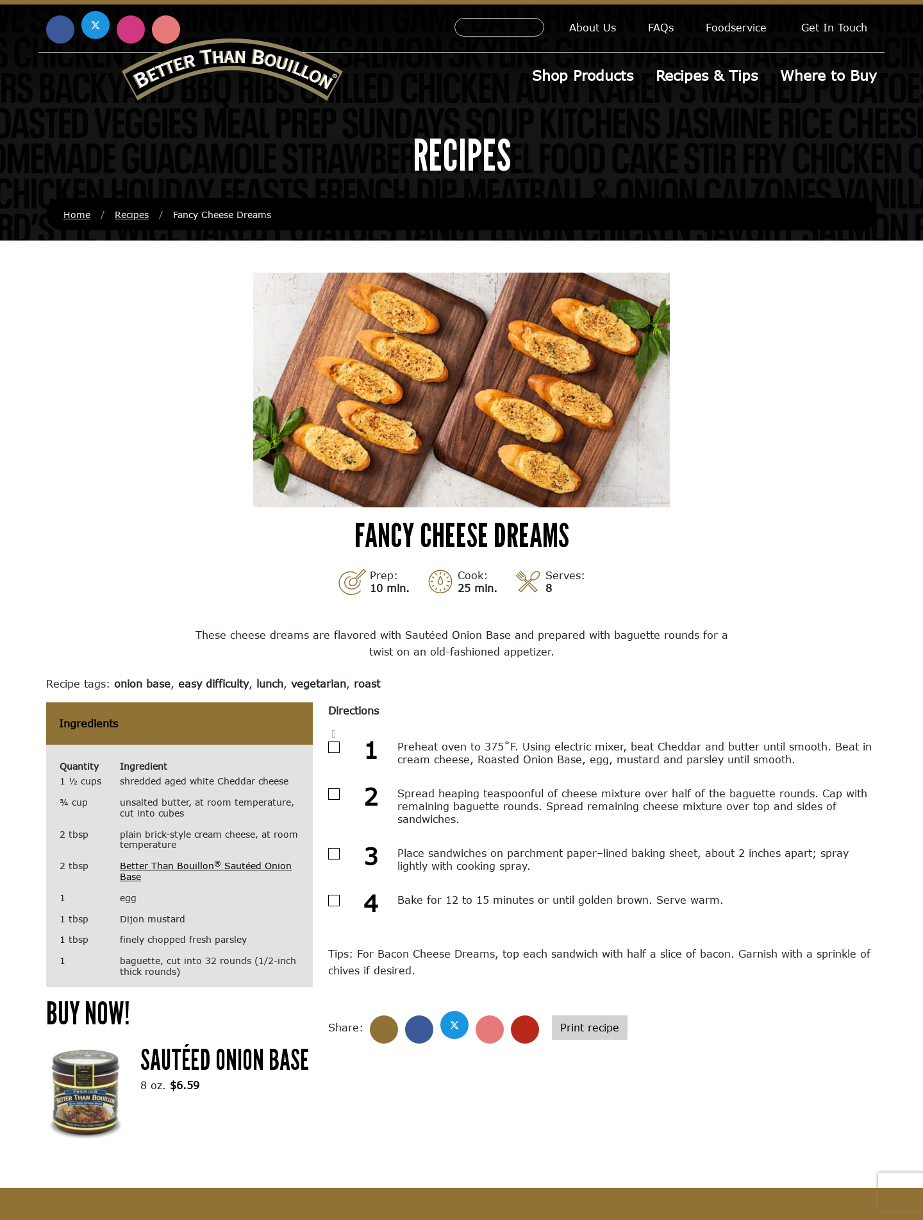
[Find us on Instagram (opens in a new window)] (131, 29)
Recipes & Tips (707, 75)
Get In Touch (834, 27)
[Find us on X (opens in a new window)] (95, 25)
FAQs (661, 27)
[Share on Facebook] (419, 1029)
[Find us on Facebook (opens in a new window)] (60, 29)
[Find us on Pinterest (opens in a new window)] (166, 29)
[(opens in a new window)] (85, 1091)
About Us (592, 27)
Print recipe (589, 1027)
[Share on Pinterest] (490, 1029)
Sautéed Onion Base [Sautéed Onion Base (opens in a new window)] (225, 1059)
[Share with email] (525, 1029)
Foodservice (736, 27)
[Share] (384, 1029)
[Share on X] (454, 1025)
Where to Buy (828, 75)
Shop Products (582, 75)
